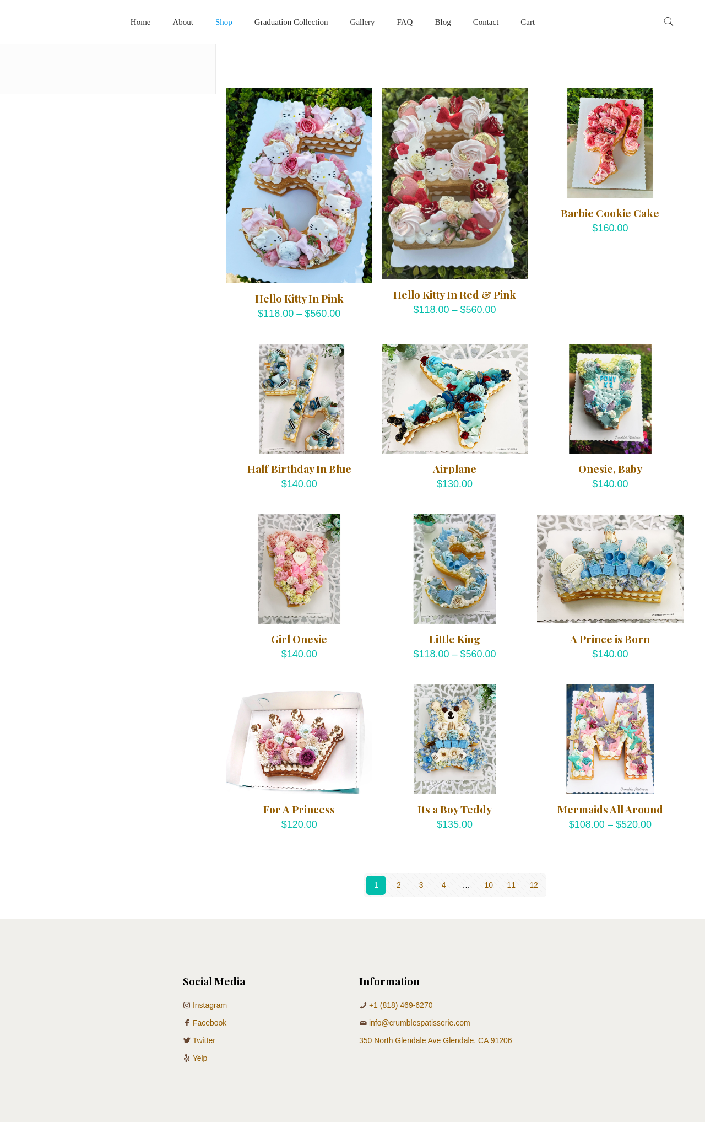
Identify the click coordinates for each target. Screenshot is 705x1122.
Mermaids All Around (610, 809)
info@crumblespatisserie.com (419, 1022)
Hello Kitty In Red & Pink (454, 294)
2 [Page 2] (399, 885)
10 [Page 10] (489, 885)
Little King (454, 639)
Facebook (209, 1022)
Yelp (200, 1058)
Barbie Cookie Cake (610, 213)
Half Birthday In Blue (299, 468)
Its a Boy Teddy (454, 809)
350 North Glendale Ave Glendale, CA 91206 (435, 1040)
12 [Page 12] (533, 885)
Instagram (210, 1005)
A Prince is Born (610, 639)
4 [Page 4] (444, 885)
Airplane (454, 468)
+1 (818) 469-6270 (401, 1005)
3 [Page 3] (421, 885)
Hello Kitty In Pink (299, 298)
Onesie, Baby (610, 468)
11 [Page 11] (511, 885)
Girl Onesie (299, 639)
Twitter (204, 1040)
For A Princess (299, 809)
